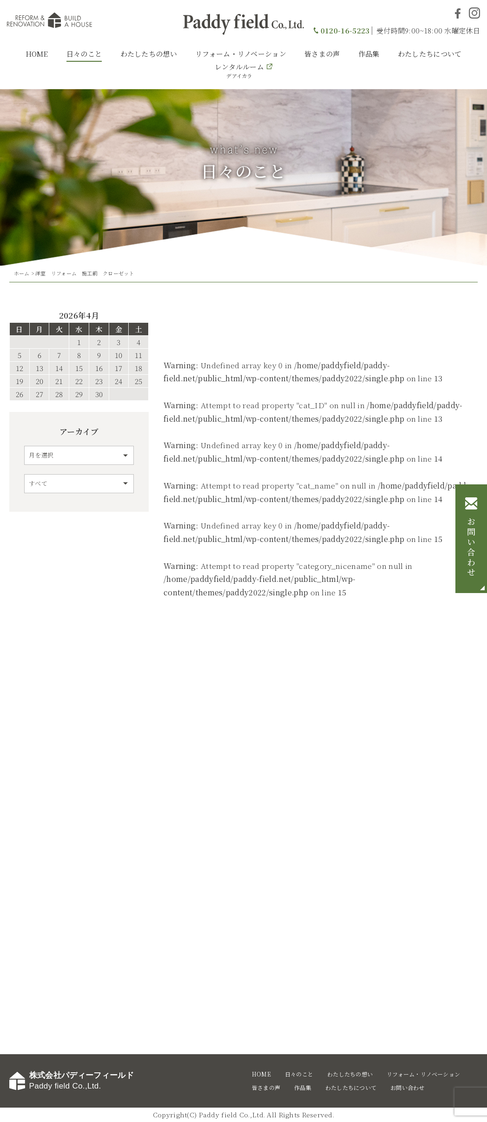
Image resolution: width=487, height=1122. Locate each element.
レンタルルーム (239, 70)
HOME (37, 54)
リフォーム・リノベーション (240, 54)
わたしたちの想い (148, 54)
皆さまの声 (322, 54)
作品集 (369, 54)
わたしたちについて (430, 54)
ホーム (22, 273)
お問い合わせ (471, 548)
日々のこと (84, 54)
